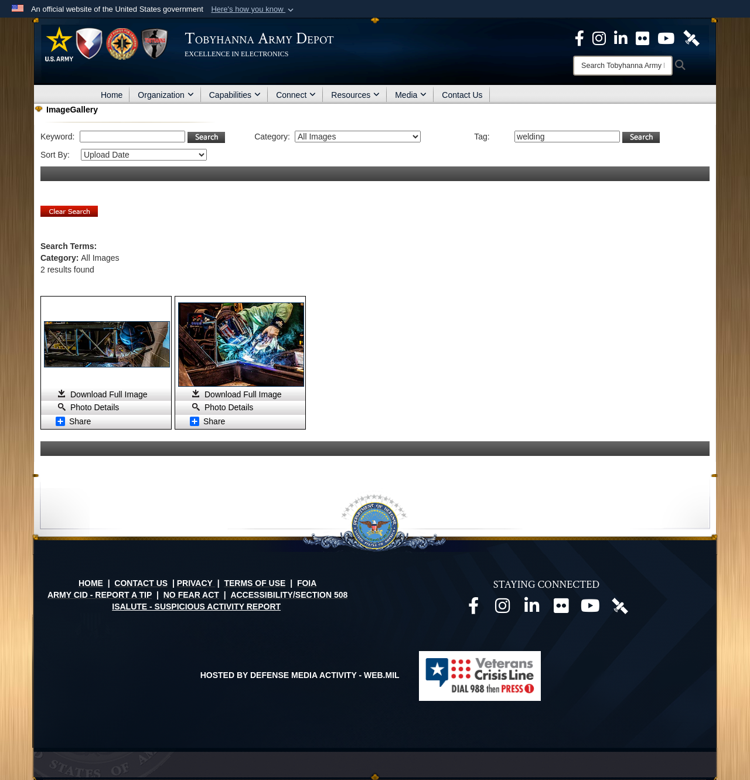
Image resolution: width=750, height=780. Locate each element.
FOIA (306, 583)
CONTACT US (141, 583)
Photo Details (94, 407)
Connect (296, 95)
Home (111, 95)
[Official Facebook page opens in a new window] (473, 609)
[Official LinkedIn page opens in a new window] (621, 37)
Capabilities (235, 95)
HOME (91, 583)
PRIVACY (195, 583)
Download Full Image (109, 394)
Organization (165, 95)
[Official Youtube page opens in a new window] (590, 609)
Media (411, 95)
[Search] (623, 66)
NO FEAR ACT (191, 595)
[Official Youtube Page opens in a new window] (665, 37)
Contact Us (462, 95)
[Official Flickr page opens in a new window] (642, 37)
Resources (355, 95)
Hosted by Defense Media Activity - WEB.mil (300, 675)
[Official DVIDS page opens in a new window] (691, 37)
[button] (253, 9)
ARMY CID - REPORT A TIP (99, 595)
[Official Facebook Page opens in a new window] (579, 37)
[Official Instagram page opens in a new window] (599, 37)
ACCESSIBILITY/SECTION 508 (288, 595)
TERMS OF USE (254, 583)
